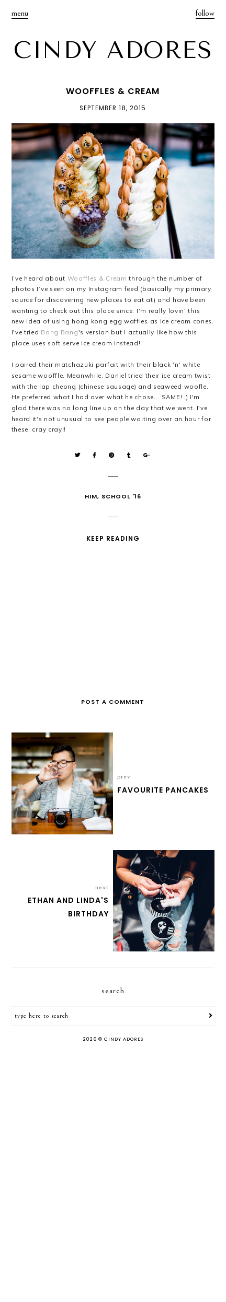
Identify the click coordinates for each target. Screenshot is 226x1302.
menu (20, 13)
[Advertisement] (113, 1173)
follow (205, 13)
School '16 (121, 496)
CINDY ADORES (113, 50)
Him (91, 496)
